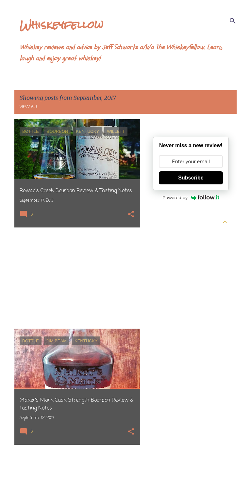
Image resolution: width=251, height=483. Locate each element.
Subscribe (190, 177)
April (163, 246)
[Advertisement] (74, 278)
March (165, 258)
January (167, 282)
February (168, 270)
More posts (77, 464)
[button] (131, 215)
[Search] (233, 21)
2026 (158, 235)
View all (29, 107)
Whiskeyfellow (61, 24)
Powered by (190, 197)
